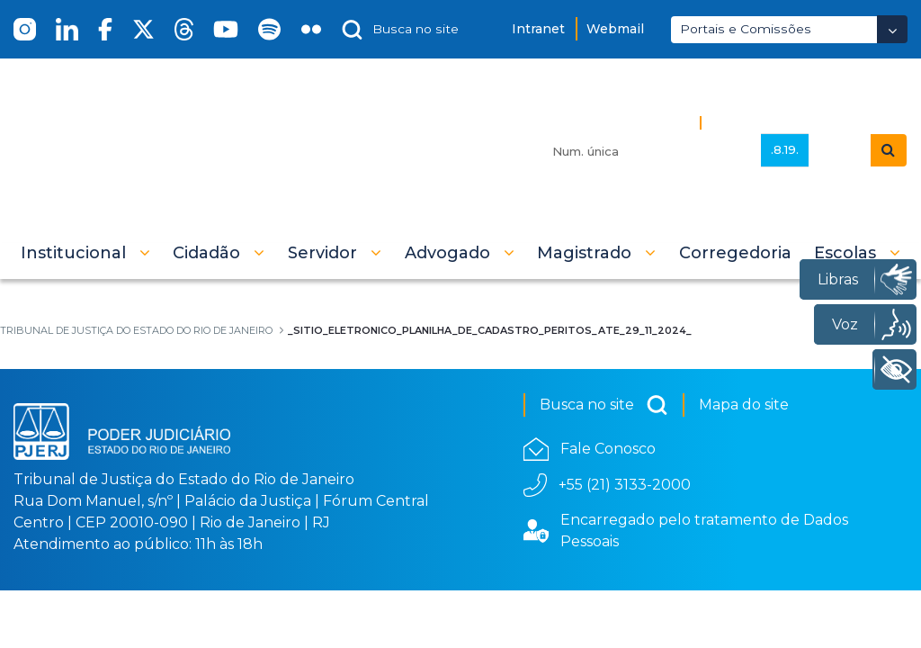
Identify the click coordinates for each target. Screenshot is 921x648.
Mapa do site (744, 404)
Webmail (615, 29)
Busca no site (604, 405)
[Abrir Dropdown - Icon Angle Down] (892, 29)
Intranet (538, 29)
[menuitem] (735, 253)
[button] (85, 253)
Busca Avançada (770, 121)
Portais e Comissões (745, 29)
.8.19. (785, 149)
